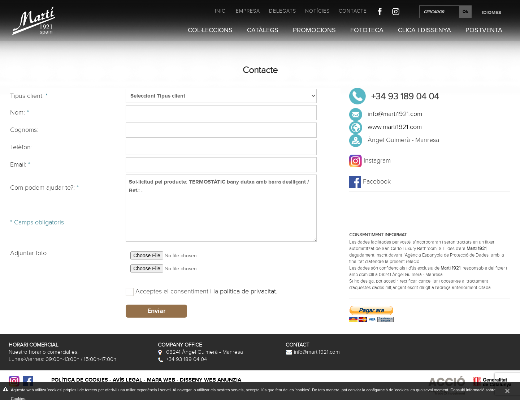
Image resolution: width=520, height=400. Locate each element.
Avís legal (127, 380)
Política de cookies (79, 380)
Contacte (353, 11)
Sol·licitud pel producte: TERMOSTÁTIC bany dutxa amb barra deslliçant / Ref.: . (221, 208)
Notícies (317, 11)
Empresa (248, 11)
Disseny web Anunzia (210, 380)
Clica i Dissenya (424, 30)
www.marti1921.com (395, 127)
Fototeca (367, 30)
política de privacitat (248, 291)
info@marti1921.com (395, 114)
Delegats (282, 11)
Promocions (314, 30)
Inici (221, 11)
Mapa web (161, 380)
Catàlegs (262, 30)
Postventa (483, 30)
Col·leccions (210, 30)
